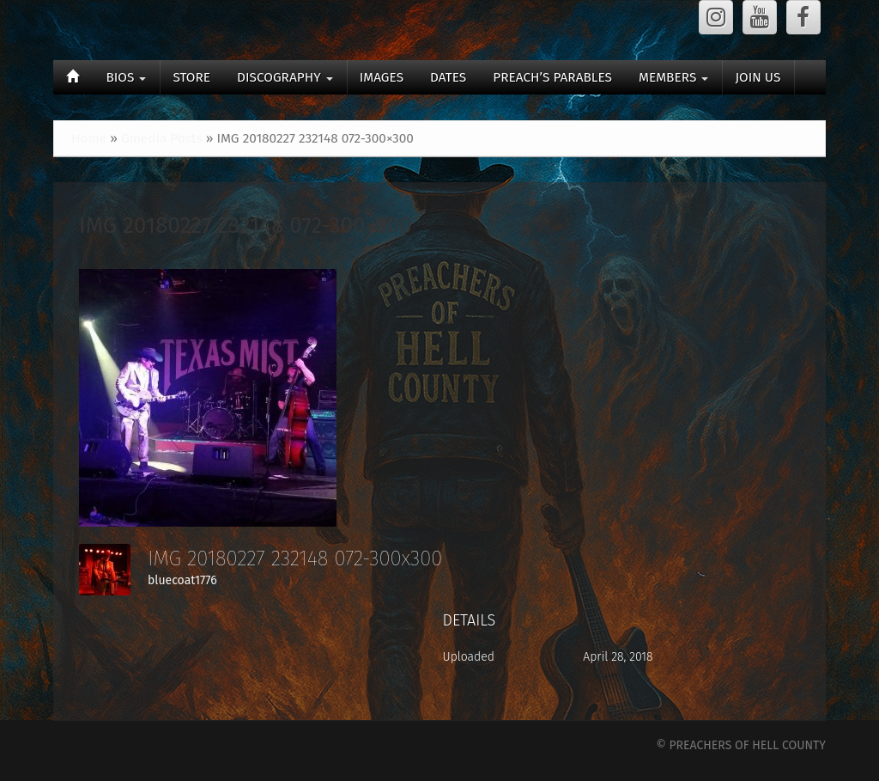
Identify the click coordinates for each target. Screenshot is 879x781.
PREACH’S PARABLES (552, 77)
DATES (448, 77)
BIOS (126, 77)
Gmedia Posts (162, 138)
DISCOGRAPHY (285, 77)
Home (88, 138)
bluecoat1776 (182, 580)
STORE (191, 77)
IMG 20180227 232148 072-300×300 (245, 225)
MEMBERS (673, 77)
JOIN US (757, 77)
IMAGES (381, 77)
